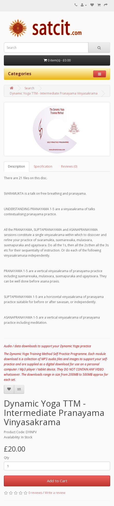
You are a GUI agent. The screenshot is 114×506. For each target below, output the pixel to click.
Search (29, 88)
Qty (6, 457)
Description (16, 166)
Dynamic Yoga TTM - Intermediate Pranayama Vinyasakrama (53, 93)
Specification (43, 166)
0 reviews (35, 493)
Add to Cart (57, 480)
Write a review (55, 493)
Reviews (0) (69, 166)
